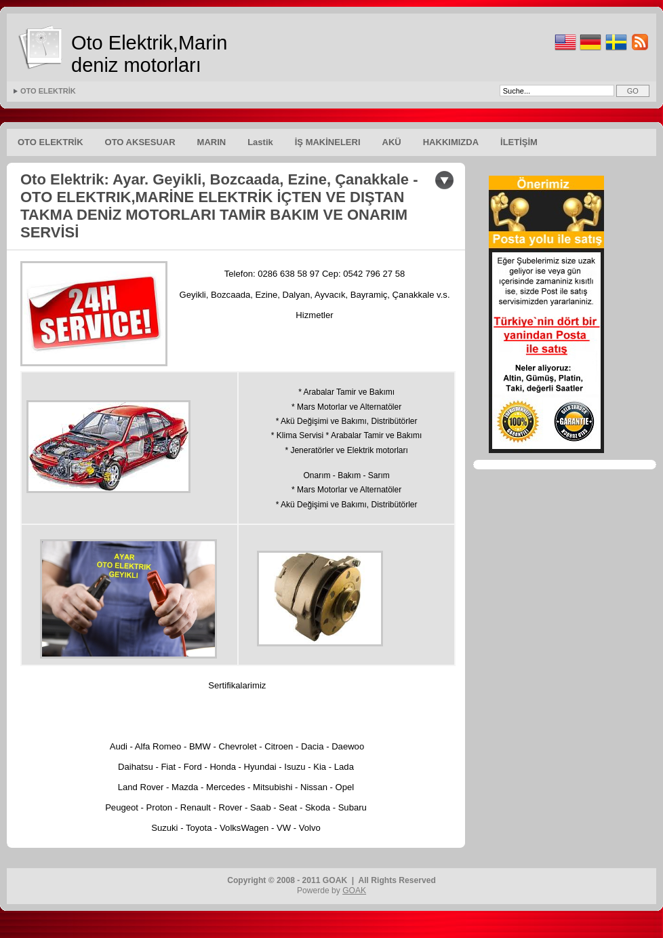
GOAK (354, 890)
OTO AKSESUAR (140, 142)
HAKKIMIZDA (451, 142)
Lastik (260, 142)
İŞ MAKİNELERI (328, 142)
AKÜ (391, 142)
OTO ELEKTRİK (48, 91)
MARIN (211, 142)
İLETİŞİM (519, 142)
